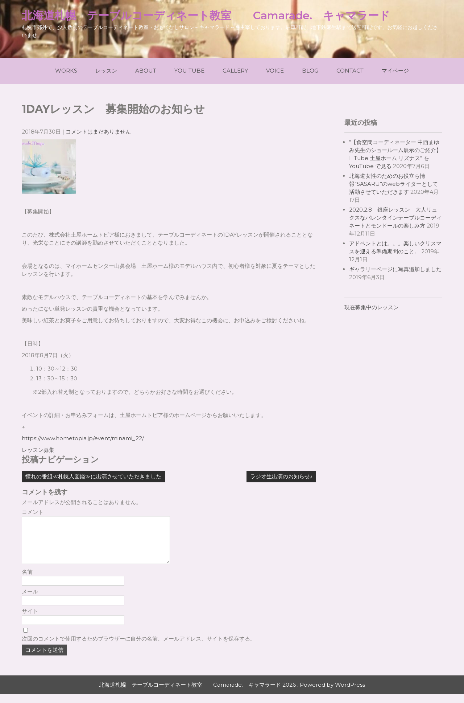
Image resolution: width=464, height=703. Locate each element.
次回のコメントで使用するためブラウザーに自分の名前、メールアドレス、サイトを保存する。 (139, 647)
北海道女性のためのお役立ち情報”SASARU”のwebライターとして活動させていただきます (393, 183)
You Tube (189, 70)
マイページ (395, 70)
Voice (275, 70)
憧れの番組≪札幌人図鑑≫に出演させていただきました (93, 476)
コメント (33, 511)
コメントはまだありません (98, 131)
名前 (27, 580)
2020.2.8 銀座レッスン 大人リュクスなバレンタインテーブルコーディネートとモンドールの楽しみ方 (395, 217)
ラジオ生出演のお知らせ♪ (281, 476)
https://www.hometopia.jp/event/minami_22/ (83, 438)
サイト (30, 619)
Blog (310, 70)
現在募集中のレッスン (371, 307)
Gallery (235, 70)
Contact (350, 70)
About (145, 70)
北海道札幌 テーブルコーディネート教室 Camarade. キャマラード (206, 15)
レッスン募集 (38, 449)
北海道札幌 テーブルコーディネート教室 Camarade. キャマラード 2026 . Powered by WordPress (232, 693)
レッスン (106, 70)
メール (30, 600)
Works (66, 70)
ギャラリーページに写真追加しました (395, 269)
